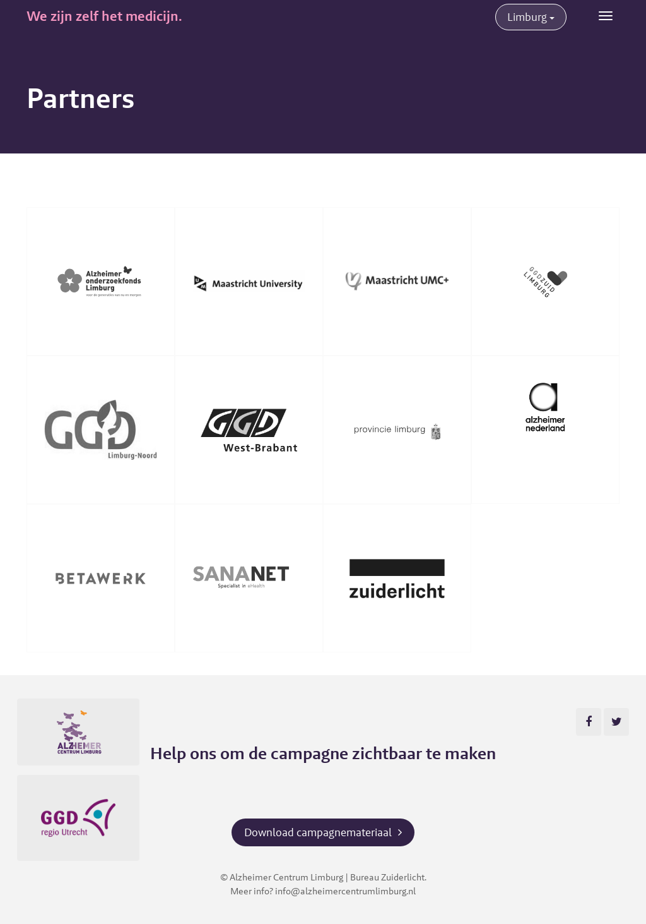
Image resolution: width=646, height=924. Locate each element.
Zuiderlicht (403, 877)
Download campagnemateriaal (318, 832)
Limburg (531, 16)
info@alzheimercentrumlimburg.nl (345, 891)
